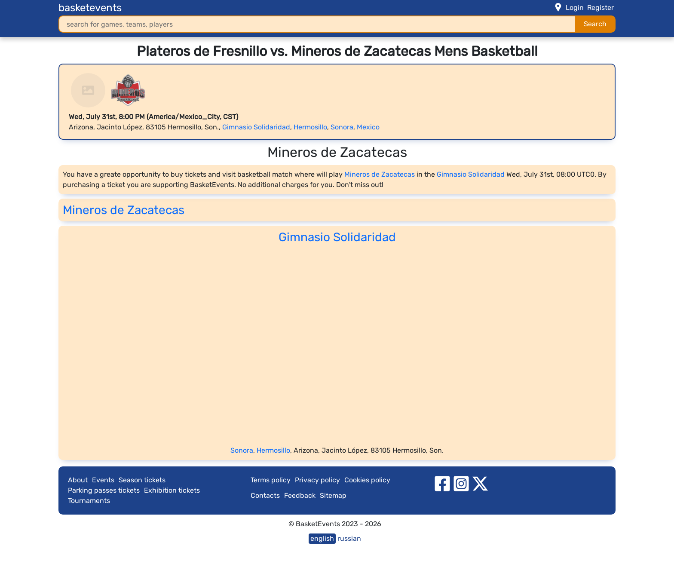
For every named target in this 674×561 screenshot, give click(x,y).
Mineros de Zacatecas (379, 174)
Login (575, 7)
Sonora (342, 127)
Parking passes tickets (104, 490)
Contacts (265, 495)
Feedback (300, 495)
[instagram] (461, 483)
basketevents (90, 8)
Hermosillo (310, 127)
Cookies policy (367, 480)
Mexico (368, 127)
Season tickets (142, 480)
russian (349, 538)
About (78, 480)
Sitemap (333, 495)
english (322, 538)
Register (600, 7)
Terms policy (271, 480)
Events (103, 480)
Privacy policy (317, 480)
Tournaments (89, 501)
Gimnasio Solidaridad (256, 127)
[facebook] (442, 483)
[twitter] (480, 483)
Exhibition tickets (172, 490)
